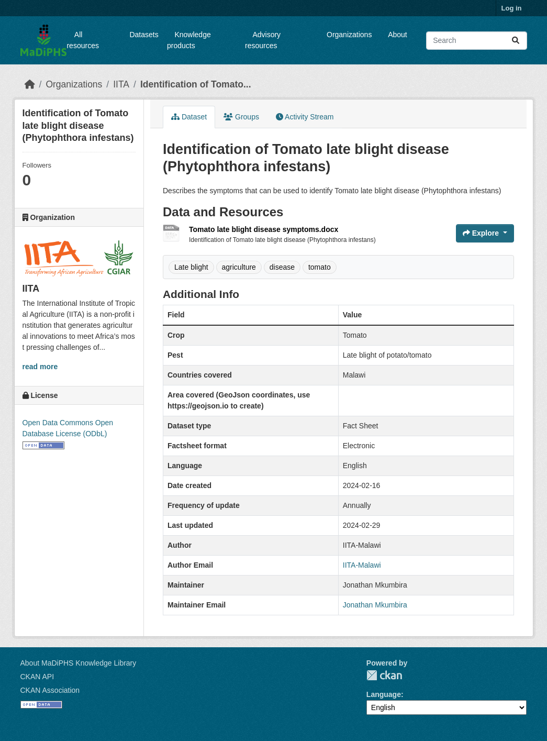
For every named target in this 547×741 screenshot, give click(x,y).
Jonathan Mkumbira (375, 605)
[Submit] (515, 40)
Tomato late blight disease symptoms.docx (263, 229)
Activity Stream (304, 117)
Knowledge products (189, 40)
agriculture (239, 267)
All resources (82, 40)
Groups (241, 117)
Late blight (191, 267)
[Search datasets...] (476, 40)
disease (282, 267)
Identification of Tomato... (195, 84)
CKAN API (37, 676)
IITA (121, 84)
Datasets (143, 34)
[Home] (30, 84)
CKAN (384, 675)
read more (40, 366)
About (397, 34)
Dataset (189, 117)
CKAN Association (50, 690)
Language (383, 694)
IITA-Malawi (362, 565)
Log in (511, 8)
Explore (482, 233)
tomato (319, 267)
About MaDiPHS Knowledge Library (78, 663)
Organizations (349, 34)
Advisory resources (263, 40)
